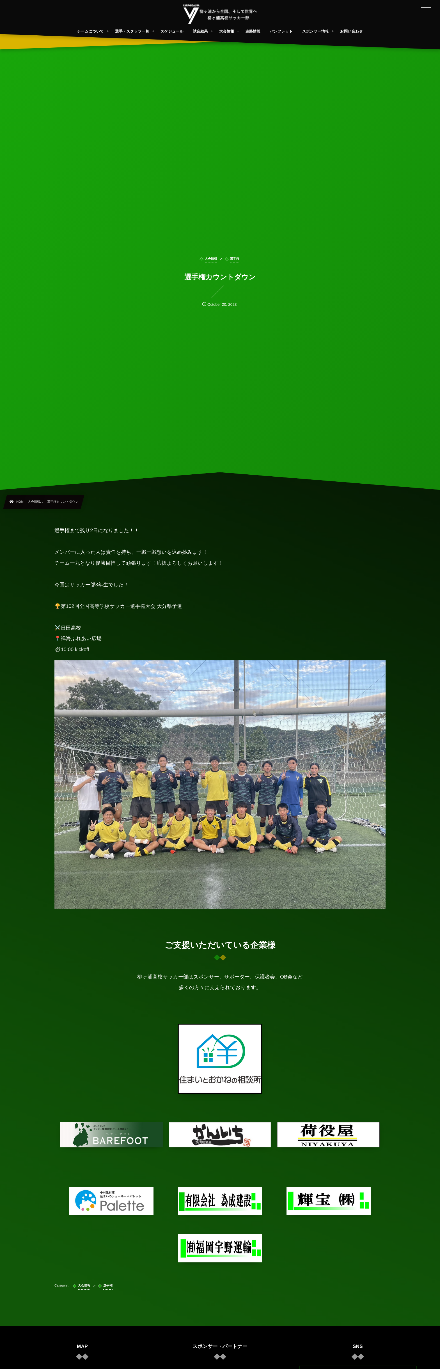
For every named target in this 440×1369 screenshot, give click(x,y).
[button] (425, 7)
